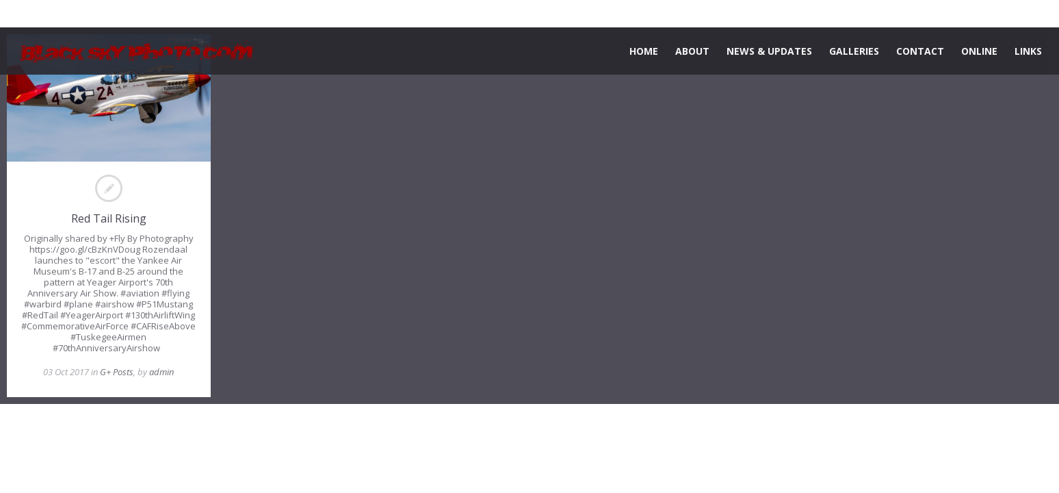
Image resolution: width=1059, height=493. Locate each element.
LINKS (1028, 51)
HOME (643, 51)
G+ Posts (116, 372)
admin (161, 372)
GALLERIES (854, 51)
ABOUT (692, 51)
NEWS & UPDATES (769, 51)
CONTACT (920, 51)
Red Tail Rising (108, 218)
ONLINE (979, 51)
